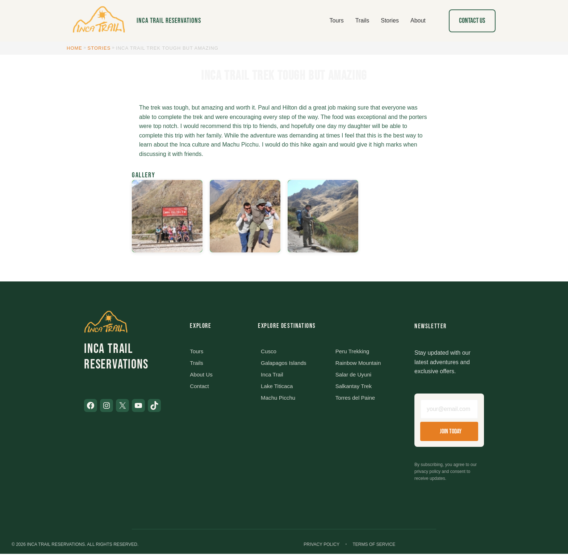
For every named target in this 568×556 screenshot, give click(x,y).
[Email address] (449, 410)
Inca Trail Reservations (169, 20)
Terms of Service (373, 546)
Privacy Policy (321, 546)
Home (74, 48)
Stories (99, 48)
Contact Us (472, 20)
